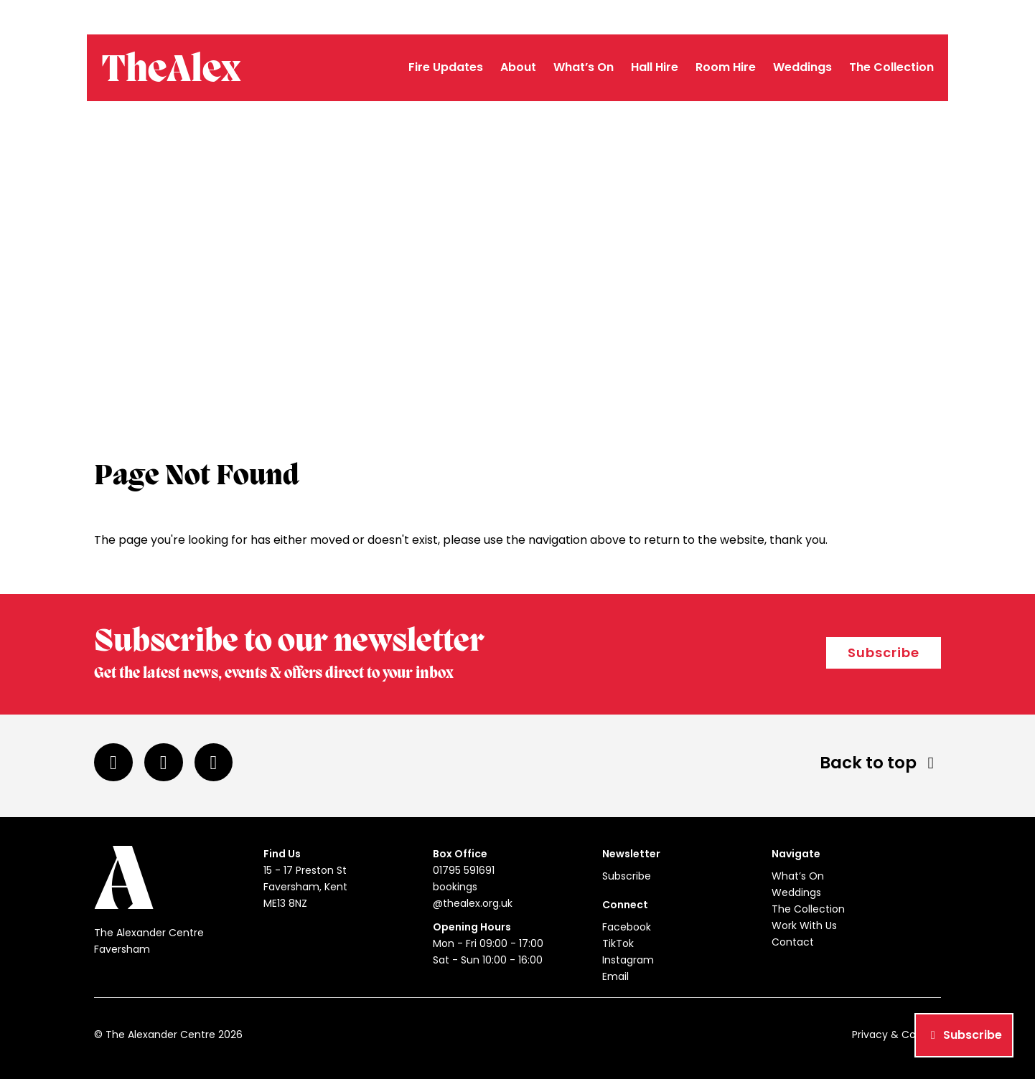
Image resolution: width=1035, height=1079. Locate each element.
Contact (793, 942)
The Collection (891, 67)
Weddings (802, 67)
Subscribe (883, 652)
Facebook (626, 927)
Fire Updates (445, 67)
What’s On (583, 67)
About (518, 67)
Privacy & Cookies (896, 1034)
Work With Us (804, 925)
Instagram (628, 960)
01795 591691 (776, 17)
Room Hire (726, 67)
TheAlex (167, 70)
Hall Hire (654, 67)
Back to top (880, 762)
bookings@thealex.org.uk (879, 17)
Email (615, 976)
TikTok (618, 943)
